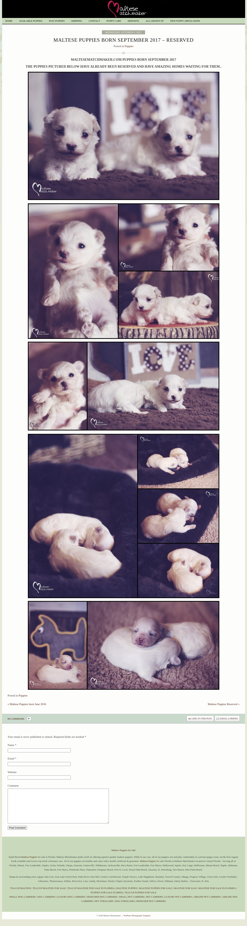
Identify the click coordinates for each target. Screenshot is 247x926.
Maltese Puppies (29, 863)
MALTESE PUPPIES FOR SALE (155, 894)
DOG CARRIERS (46, 903)
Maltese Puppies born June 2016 (27, 704)
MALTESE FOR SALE (185, 894)
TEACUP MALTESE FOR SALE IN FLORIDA (91, 894)
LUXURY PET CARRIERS (178, 903)
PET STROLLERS (104, 907)
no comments (16, 718)
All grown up (154, 21)
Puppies (129, 46)
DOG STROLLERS (125, 907)
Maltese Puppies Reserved (224, 704)
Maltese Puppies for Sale (123, 857)
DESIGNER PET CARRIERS (151, 907)
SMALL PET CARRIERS (132, 903)
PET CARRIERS (154, 903)
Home (9, 21)
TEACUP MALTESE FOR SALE (49, 894)
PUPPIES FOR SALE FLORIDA (107, 899)
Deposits (133, 21)
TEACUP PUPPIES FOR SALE (140, 899)
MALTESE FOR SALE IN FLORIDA (217, 894)
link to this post (202, 718)
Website (12, 772)
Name (11, 745)
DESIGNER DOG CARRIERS (102, 903)
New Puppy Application (185, 21)
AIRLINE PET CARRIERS (207, 903)
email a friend (229, 718)
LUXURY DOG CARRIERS (71, 903)
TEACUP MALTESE (21, 894)
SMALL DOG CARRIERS (22, 903)
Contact (94, 21)
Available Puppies (30, 21)
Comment (13, 785)
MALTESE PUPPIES (126, 894)
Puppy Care (114, 21)
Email (11, 758)
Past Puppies (57, 21)
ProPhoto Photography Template (137, 922)
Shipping (76, 21)
